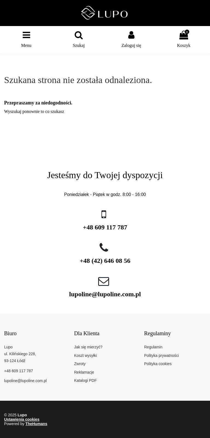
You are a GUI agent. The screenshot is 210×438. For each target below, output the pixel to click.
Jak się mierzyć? (88, 347)
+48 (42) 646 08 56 (105, 260)
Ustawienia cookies (21, 419)
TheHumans (36, 424)
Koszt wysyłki (85, 355)
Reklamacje (84, 372)
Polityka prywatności (161, 355)
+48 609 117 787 (105, 227)
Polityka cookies (157, 364)
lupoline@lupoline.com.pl (105, 294)
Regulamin (153, 347)
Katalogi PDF (85, 380)
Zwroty (80, 364)
